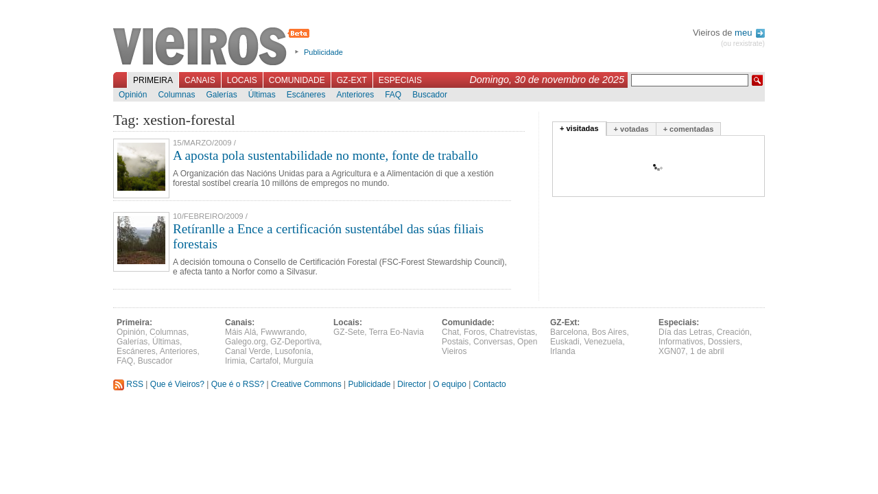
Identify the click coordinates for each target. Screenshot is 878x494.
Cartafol (264, 361)
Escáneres (306, 94)
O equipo (449, 384)
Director (411, 384)
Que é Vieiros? (177, 384)
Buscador (429, 94)
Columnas (176, 94)
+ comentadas (688, 129)
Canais (200, 80)
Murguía (298, 361)
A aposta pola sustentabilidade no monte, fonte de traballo (325, 155)
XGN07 (671, 351)
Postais (455, 341)
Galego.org (245, 341)
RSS (128, 384)
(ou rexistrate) (743, 43)
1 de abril (707, 351)
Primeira (153, 80)
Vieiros (213, 47)
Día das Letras (685, 332)
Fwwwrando (283, 332)
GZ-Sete (348, 332)
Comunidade (297, 80)
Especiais (400, 80)
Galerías (221, 94)
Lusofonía (293, 351)
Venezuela (603, 341)
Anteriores (355, 94)
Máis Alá (240, 332)
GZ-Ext (352, 80)
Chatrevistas (512, 332)
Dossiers (724, 341)
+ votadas (631, 129)
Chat (450, 332)
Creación (733, 332)
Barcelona (568, 332)
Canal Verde (247, 351)
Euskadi (565, 341)
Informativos (680, 341)
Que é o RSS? (237, 384)
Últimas (262, 94)
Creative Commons (306, 384)
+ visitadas (579, 128)
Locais (242, 80)
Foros (474, 332)
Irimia (235, 361)
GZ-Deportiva (295, 341)
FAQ (393, 94)
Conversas (492, 341)
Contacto (489, 384)
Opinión (133, 94)
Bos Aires (609, 332)
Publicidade (323, 52)
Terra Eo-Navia (396, 332)
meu (750, 32)
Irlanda (563, 351)
